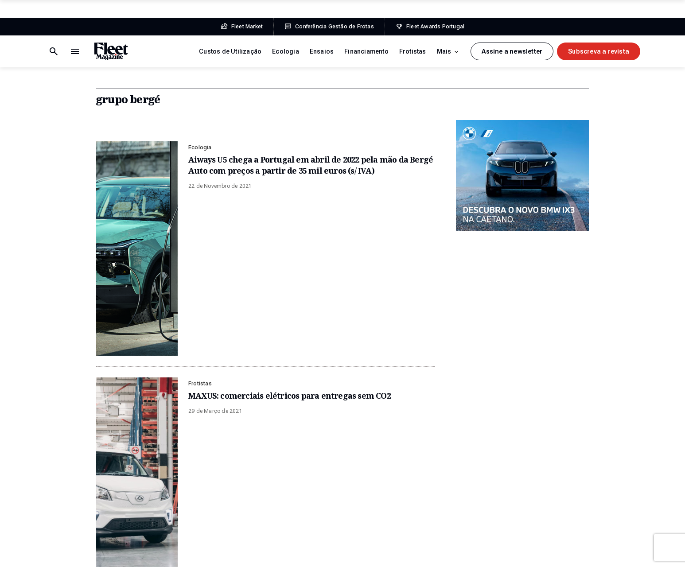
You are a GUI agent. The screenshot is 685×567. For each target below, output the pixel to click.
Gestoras (264, 509)
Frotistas (412, 51)
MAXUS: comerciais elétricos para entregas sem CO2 (289, 231)
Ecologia (285, 51)
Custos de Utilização (230, 51)
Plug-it (561, 554)
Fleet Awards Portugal (416, 321)
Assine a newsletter (512, 51)
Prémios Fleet (408, 492)
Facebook (539, 442)
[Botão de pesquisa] (75, 51)
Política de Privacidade (136, 554)
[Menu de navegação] (53, 51)
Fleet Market (119, 321)
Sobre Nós (403, 425)
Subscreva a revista (598, 51)
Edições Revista (411, 442)
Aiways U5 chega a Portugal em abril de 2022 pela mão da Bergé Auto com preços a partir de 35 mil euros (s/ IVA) (310, 165)
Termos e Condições (71, 554)
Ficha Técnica (194, 554)
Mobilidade (267, 526)
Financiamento (366, 51)
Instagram (540, 458)
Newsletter (541, 425)
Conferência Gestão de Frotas (268, 321)
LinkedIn (537, 475)
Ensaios (322, 51)
